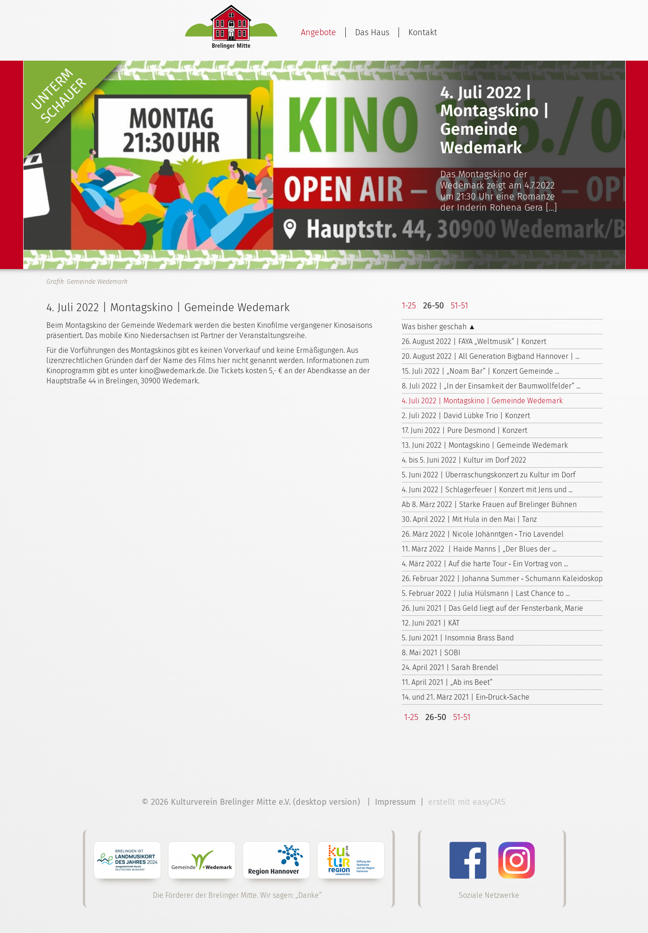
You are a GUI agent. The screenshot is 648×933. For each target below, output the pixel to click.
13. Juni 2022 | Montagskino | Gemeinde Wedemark (485, 445)
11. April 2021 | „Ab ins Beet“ (447, 682)
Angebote (318, 32)
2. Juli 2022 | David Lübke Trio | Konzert (466, 415)
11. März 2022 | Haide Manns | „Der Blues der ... (479, 549)
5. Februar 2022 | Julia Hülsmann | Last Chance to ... (486, 593)
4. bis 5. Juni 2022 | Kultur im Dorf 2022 (464, 460)
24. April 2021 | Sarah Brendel (450, 667)
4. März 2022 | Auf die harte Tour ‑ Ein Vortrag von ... (485, 563)
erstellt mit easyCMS (468, 802)
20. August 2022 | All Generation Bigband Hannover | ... (490, 356)
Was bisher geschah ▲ (439, 326)
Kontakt (422, 32)
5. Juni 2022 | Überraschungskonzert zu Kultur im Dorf (488, 474)
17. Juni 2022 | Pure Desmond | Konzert (464, 430)
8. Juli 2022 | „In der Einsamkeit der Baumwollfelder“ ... (491, 386)
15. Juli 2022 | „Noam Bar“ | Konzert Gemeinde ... (480, 371)
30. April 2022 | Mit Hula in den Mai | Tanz (469, 519)
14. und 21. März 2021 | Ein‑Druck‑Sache (466, 697)
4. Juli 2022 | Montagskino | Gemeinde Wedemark (482, 400)
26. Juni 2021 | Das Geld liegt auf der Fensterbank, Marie (492, 608)
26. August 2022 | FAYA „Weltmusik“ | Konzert (474, 341)
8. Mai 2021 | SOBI (431, 652)
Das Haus (372, 32)
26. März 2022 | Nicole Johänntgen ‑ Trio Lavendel (483, 534)
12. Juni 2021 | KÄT (431, 623)
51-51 (459, 306)
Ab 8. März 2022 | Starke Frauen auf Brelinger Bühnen (489, 504)
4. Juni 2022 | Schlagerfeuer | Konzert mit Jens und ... (487, 489)
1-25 (409, 306)
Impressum (395, 802)
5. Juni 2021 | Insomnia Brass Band (458, 637)
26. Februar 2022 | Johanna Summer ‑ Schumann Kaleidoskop (502, 578)
